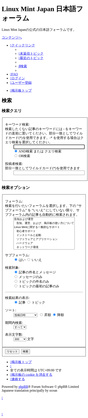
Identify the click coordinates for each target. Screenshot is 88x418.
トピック (36, 302)
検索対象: (12, 267)
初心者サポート (44, 231)
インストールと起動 (44, 235)
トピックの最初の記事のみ (37, 286)
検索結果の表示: (17, 298)
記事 (20, 302)
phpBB (23, 386)
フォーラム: (14, 201)
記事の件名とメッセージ (35, 272)
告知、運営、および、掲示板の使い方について (44, 223)
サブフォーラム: (17, 255)
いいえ (34, 260)
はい (20, 260)
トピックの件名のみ (32, 281)
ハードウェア (44, 243)
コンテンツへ (12, 37)
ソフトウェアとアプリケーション (44, 239)
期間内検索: (14, 322)
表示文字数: (14, 334)
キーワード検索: (17, 124)
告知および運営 (44, 219)
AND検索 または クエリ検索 (38, 151)
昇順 (45, 315)
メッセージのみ (28, 277)
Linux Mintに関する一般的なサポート (44, 227)
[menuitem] (31, 53)
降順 (58, 315)
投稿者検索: (14, 164)
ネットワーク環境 (44, 247)
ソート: (10, 310)
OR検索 (22, 156)
